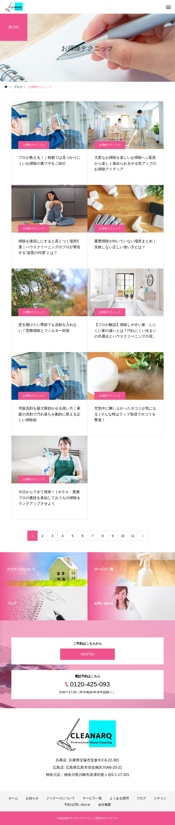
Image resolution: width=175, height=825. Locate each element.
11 (133, 536)
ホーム (13, 798)
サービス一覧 (92, 798)
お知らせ (32, 798)
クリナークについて (60, 798)
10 (123, 536)
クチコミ (160, 798)
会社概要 (104, 804)
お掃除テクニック (34, 145)
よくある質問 (119, 798)
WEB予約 (87, 654)
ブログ (141, 798)
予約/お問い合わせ (77, 804)
